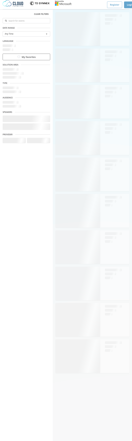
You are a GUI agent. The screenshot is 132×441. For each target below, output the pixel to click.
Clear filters (41, 14)
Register (114, 4)
